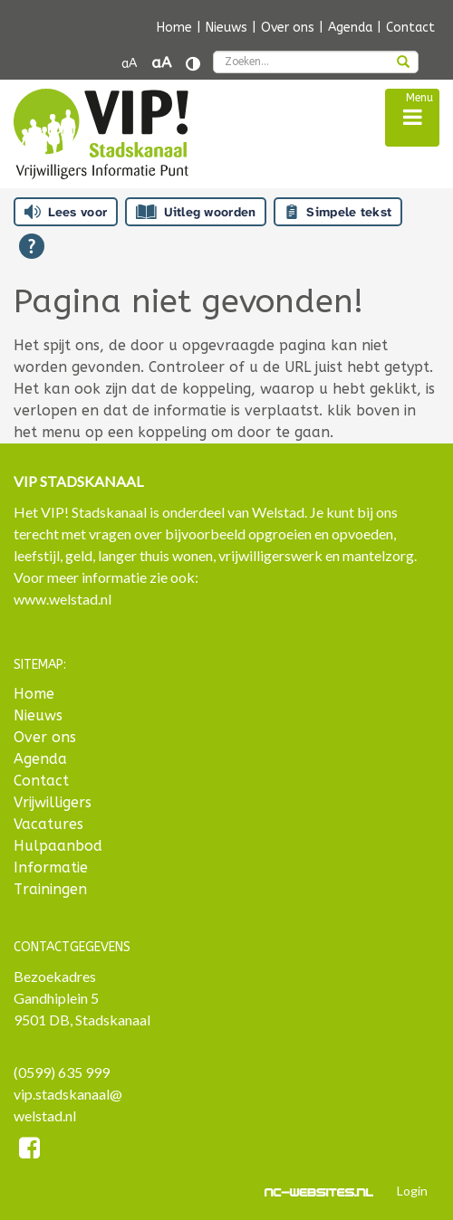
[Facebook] (29, 1150)
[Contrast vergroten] (193, 63)
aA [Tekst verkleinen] (129, 63)
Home (174, 27)
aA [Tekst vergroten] (161, 62)
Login (412, 1190)
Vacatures (48, 824)
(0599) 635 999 (62, 1072)
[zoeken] (403, 63)
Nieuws (226, 27)
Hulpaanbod (58, 845)
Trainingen (50, 889)
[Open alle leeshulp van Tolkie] (31, 246)
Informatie (51, 867)
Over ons (287, 27)
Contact (410, 27)
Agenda (350, 27)
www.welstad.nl (62, 598)
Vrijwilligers (53, 802)
